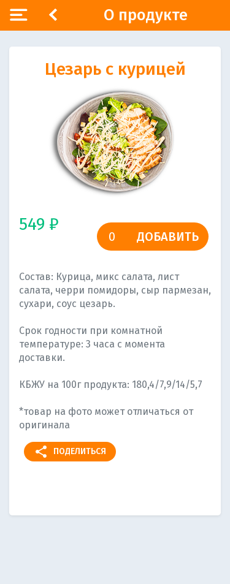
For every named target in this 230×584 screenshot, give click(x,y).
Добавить (168, 236)
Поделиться (70, 451)
